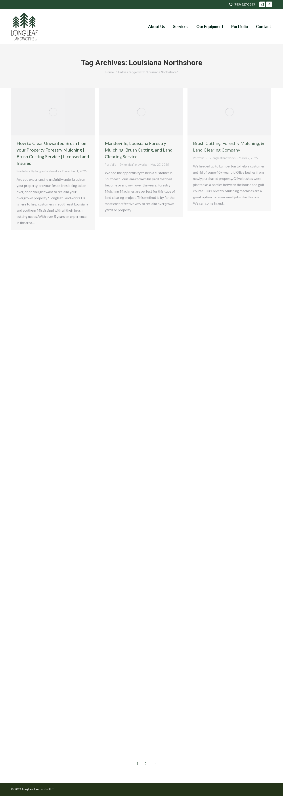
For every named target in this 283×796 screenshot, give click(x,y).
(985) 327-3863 (242, 4)
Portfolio (22, 171)
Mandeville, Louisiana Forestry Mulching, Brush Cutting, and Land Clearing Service (139, 150)
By (45, 171)
